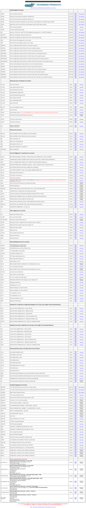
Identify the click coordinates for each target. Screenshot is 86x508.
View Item (81, 27)
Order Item (75, 14)
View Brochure (81, 13)
